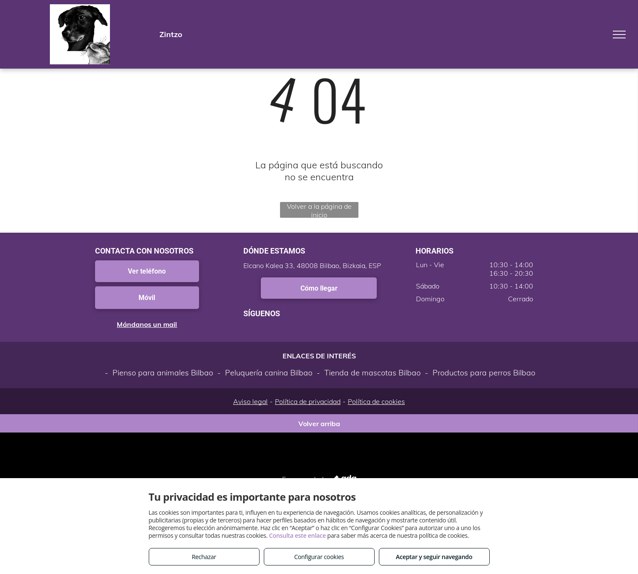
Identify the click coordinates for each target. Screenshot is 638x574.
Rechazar (204, 557)
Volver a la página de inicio (319, 210)
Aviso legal (250, 401)
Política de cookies (376, 401)
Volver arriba (319, 423)
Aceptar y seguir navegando (434, 557)
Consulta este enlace (297, 535)
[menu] (619, 34)
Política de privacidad (308, 401)
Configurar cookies (319, 557)
